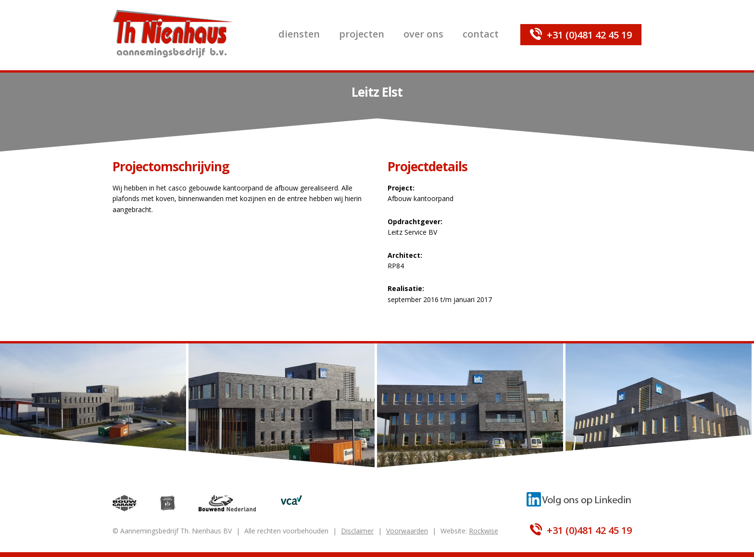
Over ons (423, 33)
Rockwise (483, 530)
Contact (481, 33)
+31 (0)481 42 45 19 (589, 34)
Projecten (361, 33)
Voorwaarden (407, 530)
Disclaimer (357, 530)
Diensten (299, 33)
